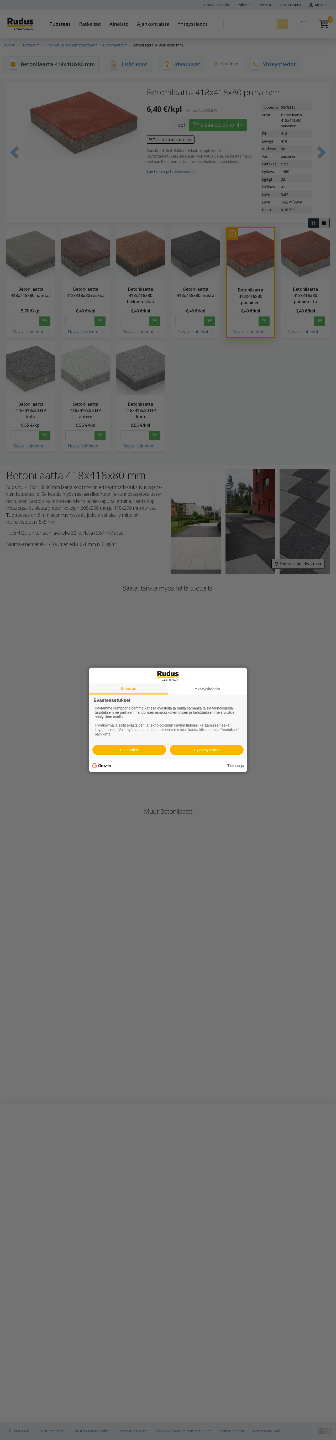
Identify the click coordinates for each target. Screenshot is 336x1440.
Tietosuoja (235, 766)
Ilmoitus (128, 688)
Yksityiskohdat (207, 689)
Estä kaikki (129, 750)
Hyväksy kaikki (206, 750)
